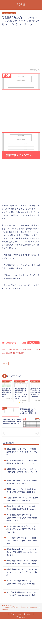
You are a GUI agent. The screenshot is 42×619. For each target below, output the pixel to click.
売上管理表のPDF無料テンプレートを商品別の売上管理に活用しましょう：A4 (21, 461)
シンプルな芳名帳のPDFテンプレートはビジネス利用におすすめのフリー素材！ (21, 593)
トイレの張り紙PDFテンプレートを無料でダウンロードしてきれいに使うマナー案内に (21, 540)
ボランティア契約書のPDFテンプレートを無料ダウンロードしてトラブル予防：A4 (21, 583)
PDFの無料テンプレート (9, 13)
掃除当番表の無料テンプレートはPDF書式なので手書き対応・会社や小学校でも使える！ (21, 551)
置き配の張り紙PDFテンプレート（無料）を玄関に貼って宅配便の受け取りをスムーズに (21, 529)
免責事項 (29, 613)
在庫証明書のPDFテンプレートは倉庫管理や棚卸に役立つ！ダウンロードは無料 (21, 561)
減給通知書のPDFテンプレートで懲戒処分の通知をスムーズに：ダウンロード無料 (21, 451)
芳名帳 (6, 362)
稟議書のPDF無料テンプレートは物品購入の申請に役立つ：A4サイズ (21, 481)
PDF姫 (21, 4)
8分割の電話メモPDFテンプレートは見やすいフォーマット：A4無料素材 (22, 498)
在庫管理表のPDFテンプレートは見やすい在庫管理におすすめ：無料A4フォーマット (21, 471)
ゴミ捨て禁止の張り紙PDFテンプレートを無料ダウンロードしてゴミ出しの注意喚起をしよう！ (21, 517)
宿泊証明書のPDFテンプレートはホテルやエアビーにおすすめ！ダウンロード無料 (21, 571)
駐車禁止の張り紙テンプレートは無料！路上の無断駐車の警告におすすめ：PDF (21, 507)
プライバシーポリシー (16, 613)
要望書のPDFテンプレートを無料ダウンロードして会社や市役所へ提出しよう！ (21, 490)
